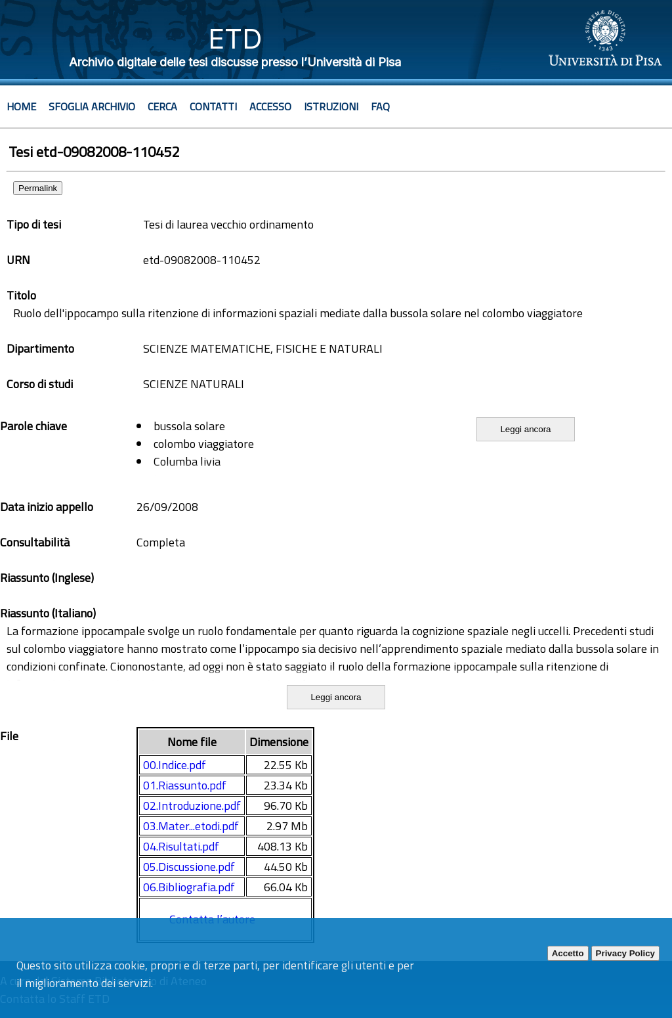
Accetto (568, 953)
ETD (235, 38)
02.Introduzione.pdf (192, 805)
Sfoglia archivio (92, 106)
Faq (380, 106)
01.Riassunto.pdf (184, 785)
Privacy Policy (625, 953)
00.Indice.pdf (174, 765)
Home (21, 106)
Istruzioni (331, 106)
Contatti (213, 106)
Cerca (162, 106)
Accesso (270, 106)
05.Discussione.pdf (189, 866)
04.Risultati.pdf (181, 846)
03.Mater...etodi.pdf (191, 826)
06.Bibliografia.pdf (189, 887)
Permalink (37, 188)
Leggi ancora (525, 429)
